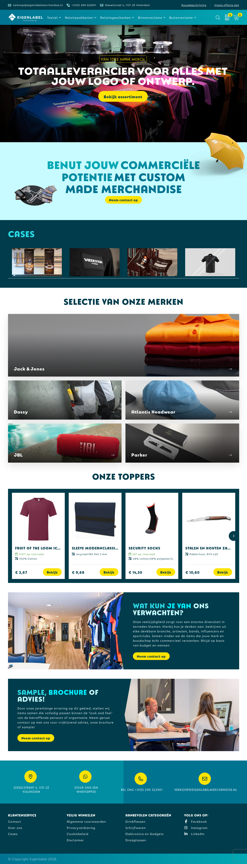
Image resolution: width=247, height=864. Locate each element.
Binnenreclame (150, 17)
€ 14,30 (135, 572)
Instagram (196, 827)
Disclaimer (75, 840)
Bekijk (52, 572)
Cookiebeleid (77, 834)
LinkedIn (194, 834)
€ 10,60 (192, 572)
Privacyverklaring (81, 827)
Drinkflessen (135, 821)
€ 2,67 (21, 572)
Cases (13, 834)
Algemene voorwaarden (86, 821)
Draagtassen (135, 840)
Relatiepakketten (79, 17)
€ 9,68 (78, 572)
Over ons (15, 827)
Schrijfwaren (135, 827)
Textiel (52, 17)
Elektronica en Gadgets (144, 834)
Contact (14, 821)
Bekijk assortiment (123, 96)
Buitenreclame (181, 17)
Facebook (195, 821)
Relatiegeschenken (115, 17)
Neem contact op (123, 200)
